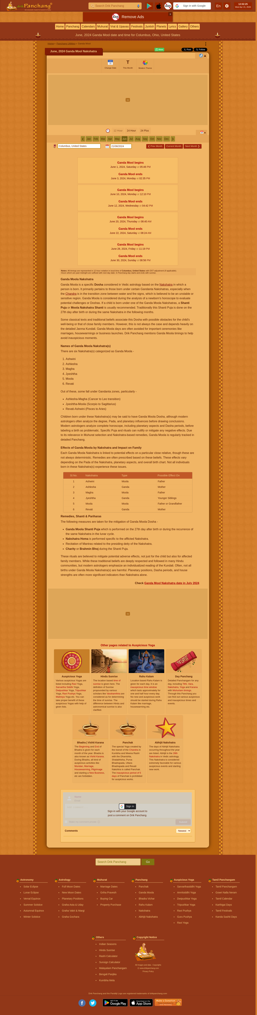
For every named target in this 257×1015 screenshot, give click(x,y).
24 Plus (145, 130)
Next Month (192, 146)
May (117, 138)
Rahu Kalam (146, 904)
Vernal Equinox (32, 898)
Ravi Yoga (182, 922)
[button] (192, 6)
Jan (89, 138)
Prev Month (155, 146)
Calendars (88, 26)
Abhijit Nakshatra (148, 916)
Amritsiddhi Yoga (186, 892)
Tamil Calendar (224, 898)
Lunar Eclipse (31, 892)
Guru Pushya (184, 916)
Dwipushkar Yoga (187, 898)
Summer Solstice (33, 904)
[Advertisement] (128, 100)
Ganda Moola (146, 892)
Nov (159, 138)
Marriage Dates (109, 886)
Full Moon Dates (71, 886)
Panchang (72, 26)
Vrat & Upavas (119, 26)
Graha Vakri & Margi (73, 910)
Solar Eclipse (31, 886)
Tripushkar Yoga (186, 904)
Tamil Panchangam (226, 886)
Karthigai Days (224, 904)
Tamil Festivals (224, 910)
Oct (152, 138)
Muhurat (102, 26)
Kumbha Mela (107, 980)
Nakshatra (166, 284)
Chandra (71, 293)
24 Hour (131, 130)
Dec (166, 138)
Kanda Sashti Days (226, 916)
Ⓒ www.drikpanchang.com (148, 968)
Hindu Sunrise (107, 950)
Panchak (143, 886)
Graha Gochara (70, 916)
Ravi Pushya (184, 910)
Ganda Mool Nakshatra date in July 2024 (171, 583)
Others (194, 26)
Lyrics (172, 26)
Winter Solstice (32, 916)
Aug (137, 138)
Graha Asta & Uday (72, 904)
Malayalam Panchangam (113, 968)
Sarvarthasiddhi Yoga (189, 886)
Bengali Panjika (107, 974)
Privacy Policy (148, 971)
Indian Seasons (107, 944)
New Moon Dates (71, 892)
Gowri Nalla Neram (226, 892)
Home (60, 26)
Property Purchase (110, 904)
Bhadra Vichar (147, 898)
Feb (96, 138)
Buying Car (106, 898)
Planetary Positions (72, 898)
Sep (145, 138)
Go (148, 861)
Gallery (183, 26)
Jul (131, 138)
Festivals (136, 26)
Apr (110, 138)
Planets (161, 26)
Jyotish (149, 26)
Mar (103, 138)
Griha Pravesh (108, 892)
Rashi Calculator (108, 956)
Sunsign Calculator (109, 962)
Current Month (173, 146)
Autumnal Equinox (34, 910)
